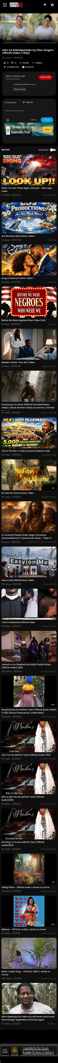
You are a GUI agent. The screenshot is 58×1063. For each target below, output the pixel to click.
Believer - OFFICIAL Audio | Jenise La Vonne (23, 929)
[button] (52, 5)
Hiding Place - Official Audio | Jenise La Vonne (25, 887)
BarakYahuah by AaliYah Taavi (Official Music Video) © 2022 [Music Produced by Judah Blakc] (29, 711)
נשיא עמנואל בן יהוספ (15, 76)
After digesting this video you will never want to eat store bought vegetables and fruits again (27, 1018)
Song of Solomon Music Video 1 (17, 278)
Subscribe (45, 77)
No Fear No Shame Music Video (17, 493)
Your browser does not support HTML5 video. (29, 29)
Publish (47, 120)
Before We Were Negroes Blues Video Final (23, 320)
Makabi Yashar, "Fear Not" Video (18, 362)
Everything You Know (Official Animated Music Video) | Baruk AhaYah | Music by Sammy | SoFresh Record (28, 407)
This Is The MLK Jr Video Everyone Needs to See (25, 450)
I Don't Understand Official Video (18, 622)
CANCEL (33, 120)
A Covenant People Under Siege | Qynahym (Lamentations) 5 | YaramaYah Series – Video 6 (26, 537)
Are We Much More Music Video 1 (18, 236)
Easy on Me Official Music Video (17, 580)
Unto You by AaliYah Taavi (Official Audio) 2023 (26, 754)
